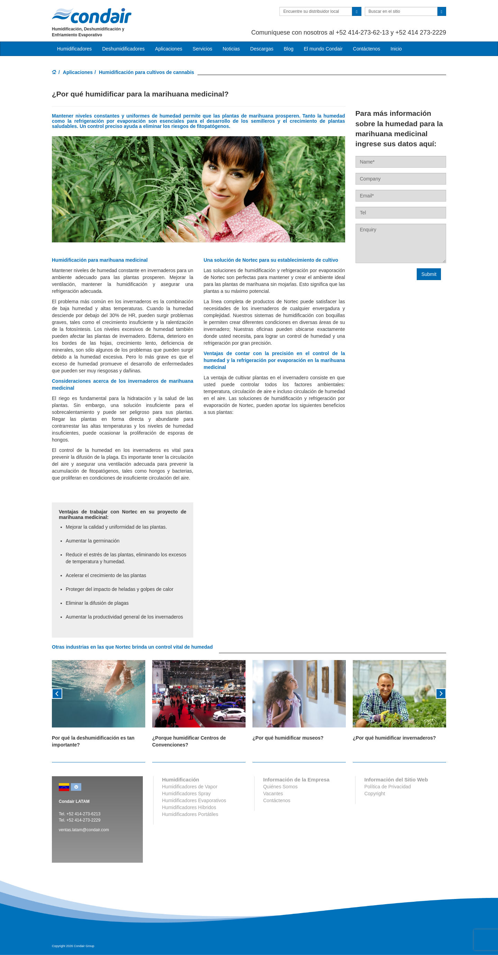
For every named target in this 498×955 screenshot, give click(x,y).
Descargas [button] (262, 49)
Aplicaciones (78, 72)
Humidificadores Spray (186, 793)
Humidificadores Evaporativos (194, 800)
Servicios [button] (202, 49)
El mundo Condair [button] (323, 49)
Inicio (396, 49)
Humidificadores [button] (74, 49)
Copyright (374, 793)
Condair (91, 16)
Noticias (231, 49)
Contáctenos (366, 49)
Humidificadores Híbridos (189, 807)
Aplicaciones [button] (168, 49)
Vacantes (273, 793)
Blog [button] (288, 49)
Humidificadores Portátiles (190, 814)
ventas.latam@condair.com (84, 829)
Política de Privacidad (387, 786)
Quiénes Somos (280, 786)
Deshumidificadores (123, 49)
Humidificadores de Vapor (190, 786)
